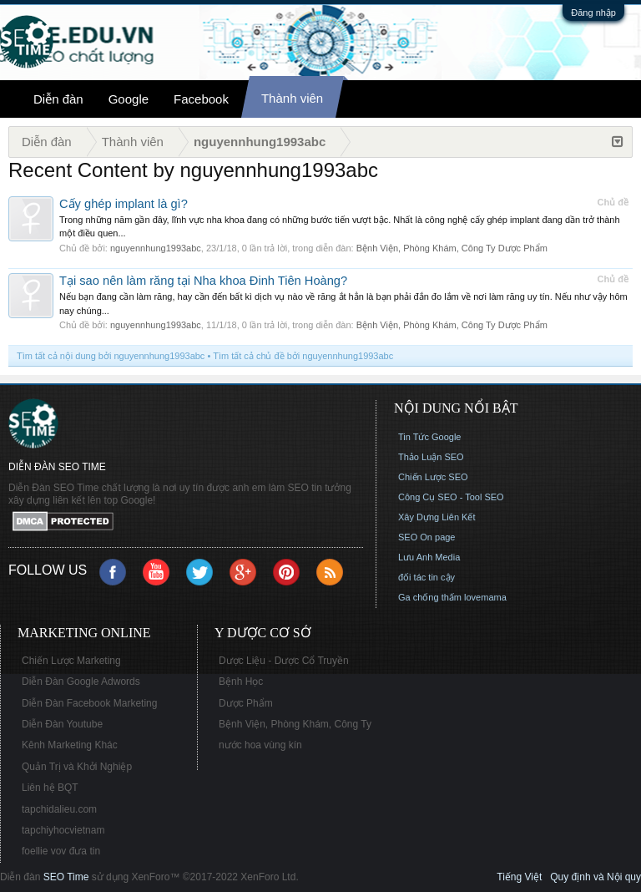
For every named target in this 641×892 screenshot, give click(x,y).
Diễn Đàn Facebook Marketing (89, 703)
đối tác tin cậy (426, 577)
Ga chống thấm (430, 597)
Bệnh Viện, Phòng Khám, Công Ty (295, 724)
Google (129, 99)
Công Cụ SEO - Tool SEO (451, 497)
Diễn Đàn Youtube (62, 724)
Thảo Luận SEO (431, 457)
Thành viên (292, 98)
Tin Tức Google (429, 437)
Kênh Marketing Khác (70, 745)
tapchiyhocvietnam (63, 830)
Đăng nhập (593, 13)
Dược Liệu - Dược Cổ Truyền (284, 660)
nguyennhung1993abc (155, 248)
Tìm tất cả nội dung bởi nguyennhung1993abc (110, 356)
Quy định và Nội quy (595, 877)
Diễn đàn (58, 99)
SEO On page (427, 537)
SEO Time (66, 877)
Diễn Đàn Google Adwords (81, 681)
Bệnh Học (241, 681)
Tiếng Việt (519, 877)
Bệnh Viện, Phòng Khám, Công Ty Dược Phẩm (452, 248)
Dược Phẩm (246, 703)
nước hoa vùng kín (260, 745)
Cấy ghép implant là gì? (123, 203)
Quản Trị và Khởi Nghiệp (77, 767)
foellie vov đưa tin (61, 851)
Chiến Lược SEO (433, 477)
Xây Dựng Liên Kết (437, 517)
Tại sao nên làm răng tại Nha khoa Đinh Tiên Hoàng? (203, 280)
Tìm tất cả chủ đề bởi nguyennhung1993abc (303, 356)
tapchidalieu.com (59, 809)
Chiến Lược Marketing (71, 660)
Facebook (201, 99)
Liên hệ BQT (50, 787)
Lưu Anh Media (429, 557)
